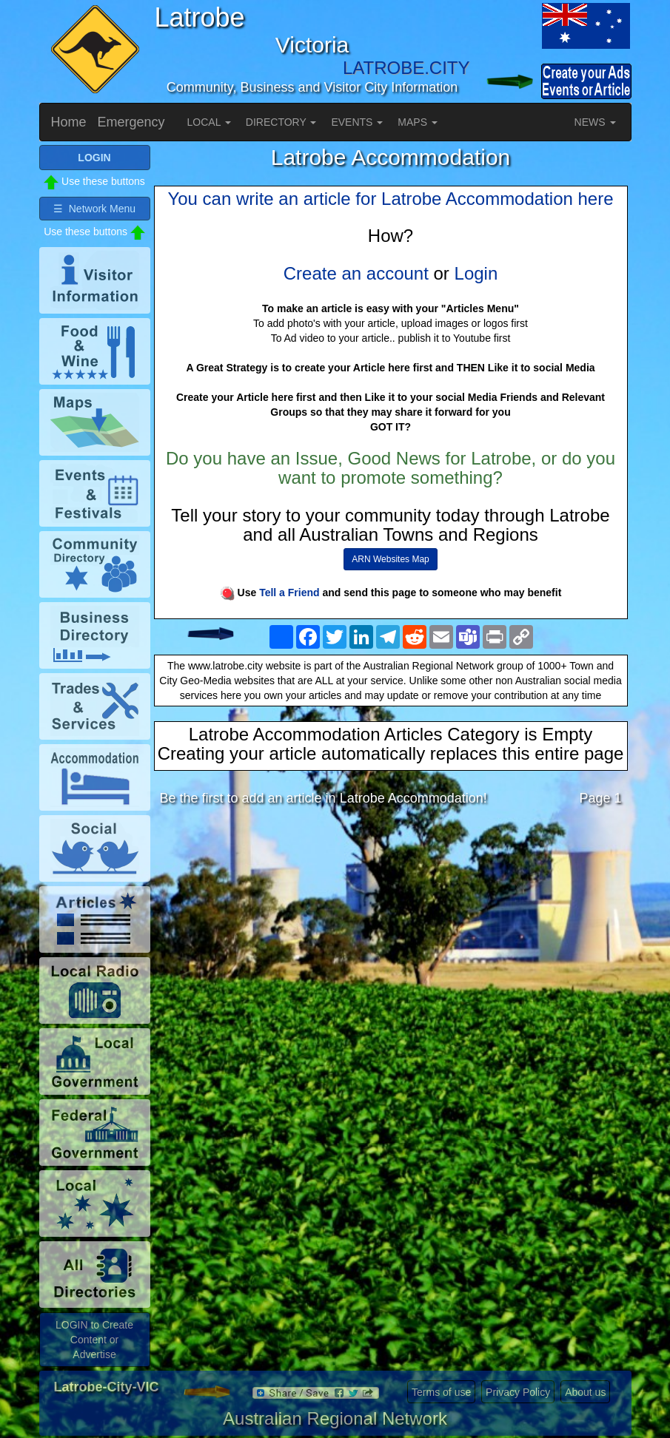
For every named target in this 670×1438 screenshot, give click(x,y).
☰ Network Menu (94, 209)
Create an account (356, 273)
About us (585, 1392)
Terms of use (441, 1392)
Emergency (131, 122)
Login (476, 273)
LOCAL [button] (209, 122)
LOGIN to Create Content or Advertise (94, 1339)
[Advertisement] (391, 934)
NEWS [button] (595, 122)
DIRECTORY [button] (281, 122)
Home (69, 122)
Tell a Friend (289, 592)
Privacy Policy (518, 1392)
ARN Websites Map (390, 559)
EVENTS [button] (357, 122)
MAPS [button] (418, 122)
